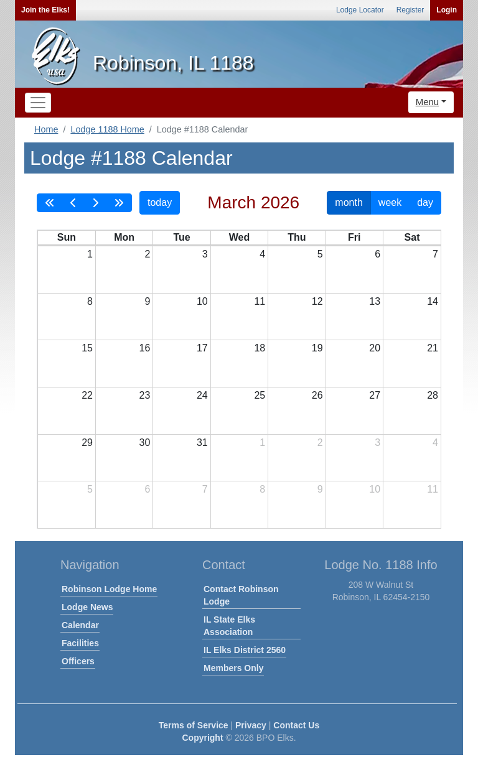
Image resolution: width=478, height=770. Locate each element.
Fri (354, 237)
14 (432, 301)
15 (87, 348)
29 (87, 442)
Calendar (80, 625)
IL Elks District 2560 (245, 650)
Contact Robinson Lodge (241, 595)
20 (374, 348)
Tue (181, 237)
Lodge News (87, 607)
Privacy (250, 725)
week (389, 202)
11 (259, 301)
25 (259, 395)
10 (202, 301)
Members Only (233, 668)
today (160, 202)
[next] (95, 202)
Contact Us (296, 725)
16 (145, 348)
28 (432, 395)
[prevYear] (50, 202)
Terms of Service (193, 725)
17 (202, 348)
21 (432, 348)
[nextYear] (119, 202)
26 (317, 395)
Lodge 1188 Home (107, 129)
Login (446, 10)
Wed (239, 237)
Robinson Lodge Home (109, 589)
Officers (78, 661)
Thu (297, 237)
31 (202, 442)
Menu (427, 101)
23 (145, 395)
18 (259, 348)
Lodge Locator (360, 10)
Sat (412, 237)
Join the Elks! (45, 10)
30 (145, 442)
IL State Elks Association (229, 626)
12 (317, 301)
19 (317, 348)
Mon (124, 237)
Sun (66, 237)
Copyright (202, 738)
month (348, 202)
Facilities (80, 643)
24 (202, 395)
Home (46, 129)
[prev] (73, 202)
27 (374, 395)
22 (87, 395)
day (425, 202)
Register (410, 10)
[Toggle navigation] (38, 103)
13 (374, 301)
